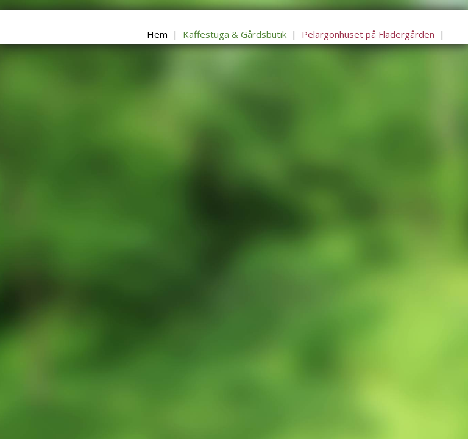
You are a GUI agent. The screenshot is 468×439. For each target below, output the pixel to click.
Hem (157, 34)
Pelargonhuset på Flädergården (368, 34)
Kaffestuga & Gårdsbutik (234, 34)
